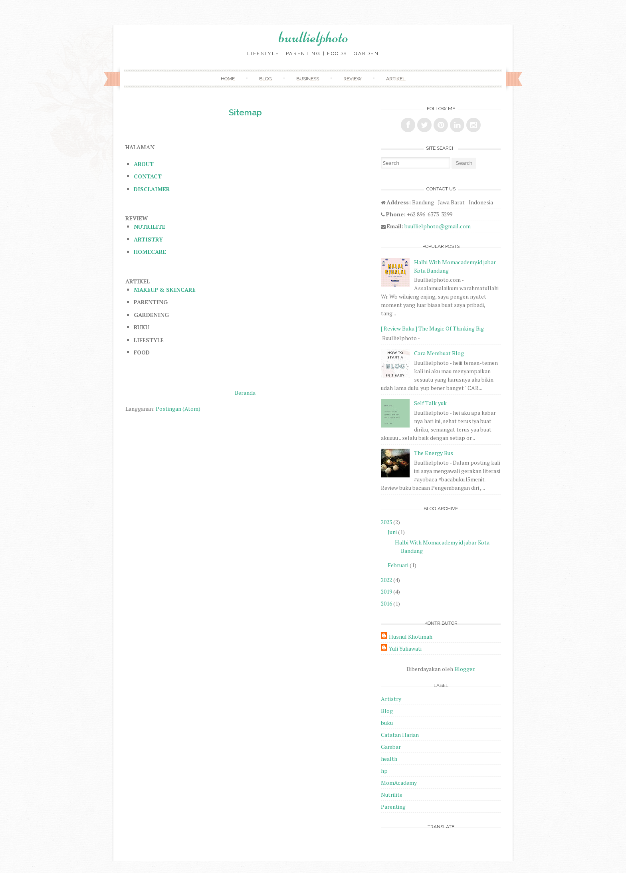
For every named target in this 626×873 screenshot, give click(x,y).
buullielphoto (313, 37)
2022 (386, 580)
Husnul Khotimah (410, 636)
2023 (386, 522)
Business (307, 78)
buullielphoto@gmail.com (437, 226)
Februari (398, 565)
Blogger (464, 669)
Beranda (245, 392)
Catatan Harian (400, 734)
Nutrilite (391, 794)
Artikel (395, 78)
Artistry (391, 699)
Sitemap (245, 112)
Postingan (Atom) (178, 408)
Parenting (393, 806)
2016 (386, 603)
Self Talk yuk (430, 403)
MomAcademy (399, 782)
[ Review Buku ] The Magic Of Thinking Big (432, 328)
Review (352, 78)
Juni (392, 532)
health (389, 758)
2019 (386, 591)
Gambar (391, 746)
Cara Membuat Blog (439, 353)
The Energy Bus (433, 453)
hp (384, 770)
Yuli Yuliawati (405, 648)
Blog (265, 78)
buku (387, 723)
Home (228, 78)
